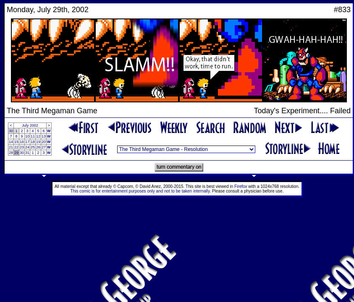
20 (44, 142)
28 (11, 153)
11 (33, 136)
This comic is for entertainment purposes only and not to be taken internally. (141, 191)
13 (44, 136)
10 (27, 136)
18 (33, 142)
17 (27, 142)
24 (27, 147)
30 (11, 131)
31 (27, 153)
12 (38, 136)
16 (22, 142)
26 (38, 147)
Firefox (240, 186)
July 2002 (30, 125)
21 (11, 147)
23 (22, 147)
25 (33, 147)
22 (16, 147)
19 (38, 142)
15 (16, 142)
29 (16, 153)
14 (11, 142)
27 (44, 147)
